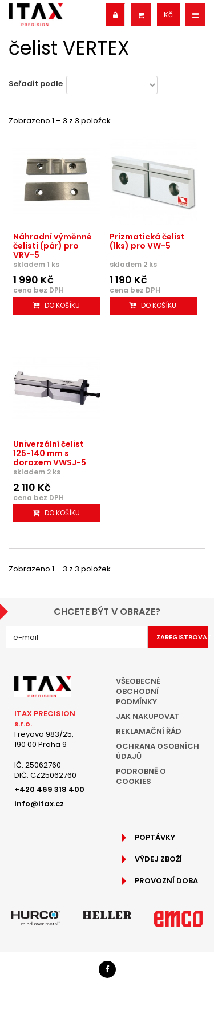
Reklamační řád (148, 731)
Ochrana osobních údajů (157, 751)
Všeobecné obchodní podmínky (138, 691)
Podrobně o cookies (141, 776)
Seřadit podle (36, 83)
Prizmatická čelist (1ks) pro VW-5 (147, 241)
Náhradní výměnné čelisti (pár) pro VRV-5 (52, 245)
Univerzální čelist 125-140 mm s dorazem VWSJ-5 (49, 453)
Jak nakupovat (148, 716)
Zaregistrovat (182, 636)
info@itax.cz (39, 803)
